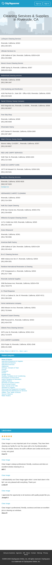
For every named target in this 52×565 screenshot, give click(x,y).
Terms (26, 554)
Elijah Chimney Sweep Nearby (11, 139)
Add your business (9, 553)
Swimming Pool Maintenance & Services (14, 391)
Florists (4, 373)
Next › (22, 351)
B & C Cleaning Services (9, 254)
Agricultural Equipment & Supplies (12, 361)
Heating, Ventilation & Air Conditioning (13, 376)
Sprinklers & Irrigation (8, 387)
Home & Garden (7, 359)
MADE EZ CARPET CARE (10, 165)
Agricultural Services (8, 364)
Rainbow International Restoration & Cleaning (16, 266)
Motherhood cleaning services (11, 75)
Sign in (46, 3)
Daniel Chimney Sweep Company (12, 101)
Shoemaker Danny (7, 127)
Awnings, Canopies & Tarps (10, 368)
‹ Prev (6, 351)
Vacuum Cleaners (7, 394)
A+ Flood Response (8, 291)
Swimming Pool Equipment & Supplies (14, 389)
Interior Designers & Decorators (11, 379)
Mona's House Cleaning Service (12, 63)
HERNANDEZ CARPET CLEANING (13, 193)
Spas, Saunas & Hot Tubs (10, 386)
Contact (33, 553)
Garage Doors (6, 374)
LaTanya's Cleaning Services (11, 39)
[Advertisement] (16, 413)
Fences (4, 369)
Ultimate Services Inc (8, 51)
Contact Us (5, 187)
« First (2, 351)
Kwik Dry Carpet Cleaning (10, 205)
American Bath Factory (9, 242)
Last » (26, 351)
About (28, 553)
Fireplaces (5, 371)
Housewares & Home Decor (10, 377)
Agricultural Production (9, 363)
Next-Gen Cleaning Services (11, 177)
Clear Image (6, 439)
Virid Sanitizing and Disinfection (12, 89)
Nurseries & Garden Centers (10, 382)
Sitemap (39, 553)
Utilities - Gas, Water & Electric (11, 392)
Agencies (19, 553)
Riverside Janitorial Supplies (11, 279)
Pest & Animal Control (8, 384)
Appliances (5, 366)
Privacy (45, 553)
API (24, 553)
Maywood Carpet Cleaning (10, 315)
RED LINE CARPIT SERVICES (12, 153)
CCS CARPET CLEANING (10, 340)
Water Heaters (6, 395)
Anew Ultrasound (7, 230)
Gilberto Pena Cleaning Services (12, 328)
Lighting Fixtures (7, 381)
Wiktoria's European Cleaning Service (14, 218)
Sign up (38, 3)
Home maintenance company (11, 303)
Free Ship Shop (6, 115)
